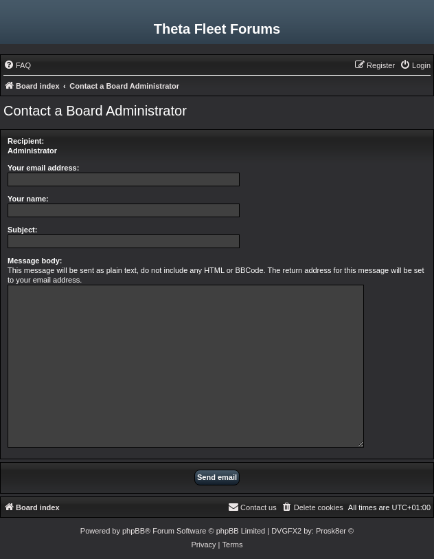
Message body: (35, 260)
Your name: (28, 199)
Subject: (22, 230)
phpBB (133, 531)
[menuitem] (17, 65)
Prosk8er (331, 531)
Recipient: (26, 141)
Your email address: (43, 168)
